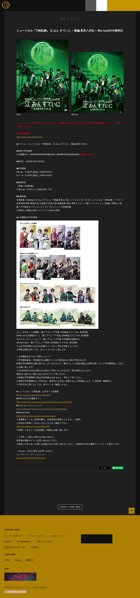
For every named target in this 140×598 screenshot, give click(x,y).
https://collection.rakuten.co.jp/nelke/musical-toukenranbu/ (42, 409)
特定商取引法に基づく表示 (15, 546)
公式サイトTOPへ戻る (70, 507)
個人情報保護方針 (24, 541)
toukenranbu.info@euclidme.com (31, 458)
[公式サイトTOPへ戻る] (131, 511)
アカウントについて (37, 535)
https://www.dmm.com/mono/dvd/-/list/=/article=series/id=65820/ (45, 402)
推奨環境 (34, 546)
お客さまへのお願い (45, 541)
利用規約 (7, 541)
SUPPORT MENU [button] (12, 530)
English (18, 559)
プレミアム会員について (14, 535)
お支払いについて (58, 535)
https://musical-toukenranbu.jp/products (34, 395)
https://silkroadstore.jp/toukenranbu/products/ (36, 416)
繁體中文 (31, 559)
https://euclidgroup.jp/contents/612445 (33, 426)
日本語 (7, 559)
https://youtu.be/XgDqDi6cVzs (30, 137)
